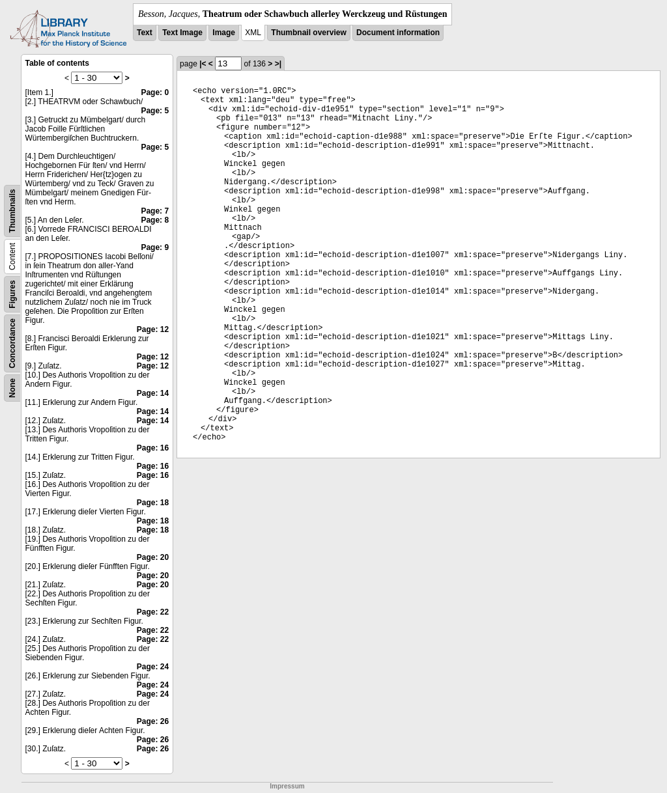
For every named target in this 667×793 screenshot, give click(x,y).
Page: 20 (153, 557)
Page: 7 (155, 211)
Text (144, 32)
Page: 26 (153, 721)
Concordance (12, 343)
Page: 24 (153, 666)
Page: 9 (155, 247)
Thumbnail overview (308, 32)
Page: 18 (153, 502)
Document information (398, 32)
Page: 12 (153, 329)
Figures (12, 294)
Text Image (182, 32)
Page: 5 (155, 110)
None (12, 388)
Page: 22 (153, 612)
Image (223, 32)
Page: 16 (153, 447)
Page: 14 (153, 393)
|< (202, 63)
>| (278, 63)
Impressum (287, 786)
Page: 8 (155, 220)
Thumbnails (12, 210)
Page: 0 (155, 92)
